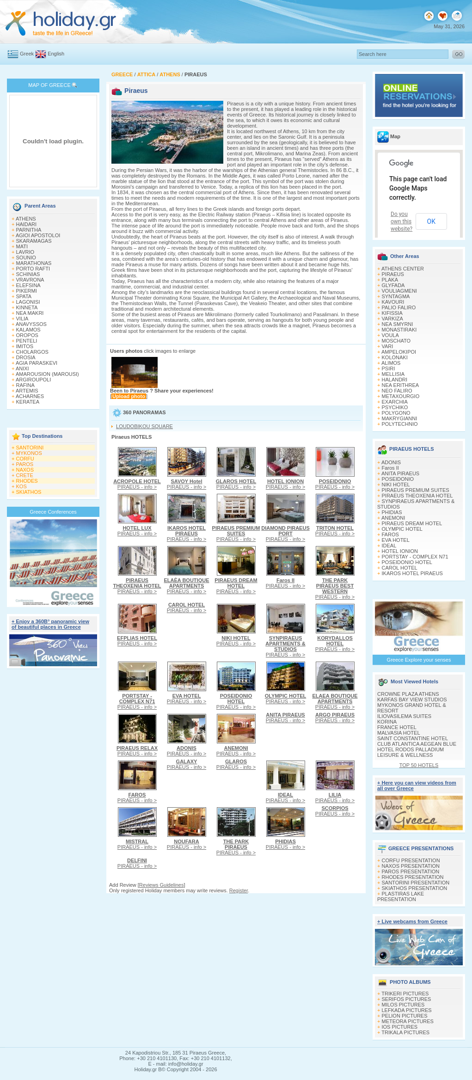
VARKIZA (392, 318)
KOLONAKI (395, 357)
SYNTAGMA (396, 296)
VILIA (22, 318)
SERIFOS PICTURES (406, 999)
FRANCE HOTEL (397, 727)
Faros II (390, 468)
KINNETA (27, 307)
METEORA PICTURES (408, 1021)
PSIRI (388, 368)
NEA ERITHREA (400, 385)
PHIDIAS (392, 512)
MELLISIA (393, 374)
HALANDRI (395, 379)
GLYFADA (393, 285)
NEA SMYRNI (397, 324)
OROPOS (27, 335)
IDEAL (389, 545)
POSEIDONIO (398, 479)
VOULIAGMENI (399, 291)
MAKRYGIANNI (399, 418)
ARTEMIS (27, 390)
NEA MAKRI (30, 313)
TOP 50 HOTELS (419, 765)
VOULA (390, 335)
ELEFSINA (28, 285)
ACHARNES (30, 396)
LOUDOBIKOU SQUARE (144, 426)
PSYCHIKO (395, 407)
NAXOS (25, 469)
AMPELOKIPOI (398, 352)
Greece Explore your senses (419, 660)
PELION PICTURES (405, 1016)
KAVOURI (393, 302)
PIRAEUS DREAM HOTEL (412, 523)
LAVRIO (25, 252)
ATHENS (26, 218)
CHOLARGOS (32, 352)
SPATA (24, 296)
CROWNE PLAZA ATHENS (408, 694)
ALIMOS (391, 363)
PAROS (25, 464)
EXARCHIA (395, 402)
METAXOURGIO (401, 396)
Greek (27, 53)
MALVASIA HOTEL (398, 733)
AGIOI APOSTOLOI (38, 235)
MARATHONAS (34, 263)
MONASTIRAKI (399, 329)
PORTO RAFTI (33, 268)
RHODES (27, 481)
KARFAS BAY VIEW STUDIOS (412, 699)
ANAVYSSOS (31, 324)
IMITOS (25, 346)
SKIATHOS (29, 492)
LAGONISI (28, 302)
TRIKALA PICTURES (405, 1032)
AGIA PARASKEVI (36, 363)
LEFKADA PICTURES (407, 1010)
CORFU (25, 458)
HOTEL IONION (400, 551)
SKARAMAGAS (34, 241)
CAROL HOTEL (399, 568)
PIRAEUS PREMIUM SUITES (415, 490)
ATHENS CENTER (402, 268)
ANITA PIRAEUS (400, 473)
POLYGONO (396, 413)
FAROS (390, 534)
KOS (21, 486)
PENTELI (26, 341)
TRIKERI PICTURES (405, 993)
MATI (22, 246)
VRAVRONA (30, 279)
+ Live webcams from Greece (412, 921)
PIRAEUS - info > (137, 484)
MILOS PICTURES (403, 1004)
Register (238, 890)
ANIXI (22, 368)
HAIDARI (26, 224)
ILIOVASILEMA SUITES (404, 716)
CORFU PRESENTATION (411, 860)
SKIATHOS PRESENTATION (414, 888)
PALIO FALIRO (399, 307)
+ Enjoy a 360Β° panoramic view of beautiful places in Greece (50, 624)
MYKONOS (29, 453)
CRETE (24, 475)
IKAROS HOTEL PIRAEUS (412, 573)
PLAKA (390, 279)
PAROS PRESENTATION (411, 871)
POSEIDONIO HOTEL (407, 562)
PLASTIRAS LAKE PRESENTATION (400, 896)
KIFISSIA (392, 313)
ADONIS (391, 462)
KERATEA (28, 402)
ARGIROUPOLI (33, 379)
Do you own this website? (401, 221)
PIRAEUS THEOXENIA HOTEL (417, 495)
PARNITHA (29, 230)
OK (431, 221)
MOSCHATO (396, 341)
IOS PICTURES (400, 1027)
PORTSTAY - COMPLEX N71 (415, 556)
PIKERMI (26, 291)
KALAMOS (28, 329)
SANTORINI (30, 447)
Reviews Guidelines (161, 885)
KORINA (387, 721)
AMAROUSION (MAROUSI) (47, 374)
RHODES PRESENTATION (413, 877)
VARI (387, 346)
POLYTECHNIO (400, 424)
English (56, 53)
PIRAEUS (393, 274)
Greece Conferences (53, 512)
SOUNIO (26, 257)
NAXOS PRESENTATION (411, 866)
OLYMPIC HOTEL (402, 529)
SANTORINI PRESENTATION (416, 882)
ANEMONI (393, 518)
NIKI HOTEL (396, 484)
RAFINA (25, 385)
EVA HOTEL (396, 540)
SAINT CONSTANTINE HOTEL (412, 738)
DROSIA (26, 357)
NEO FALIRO (397, 390)
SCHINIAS (28, 274)
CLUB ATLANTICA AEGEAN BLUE (416, 744)
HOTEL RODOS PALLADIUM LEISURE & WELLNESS (410, 752)
